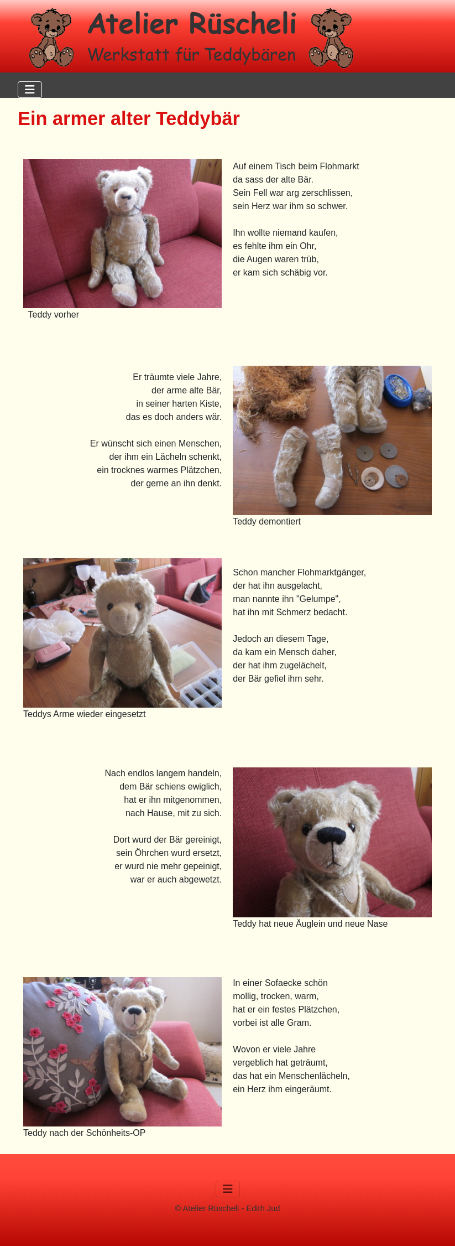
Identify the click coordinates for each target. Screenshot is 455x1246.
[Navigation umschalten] (30, 89)
